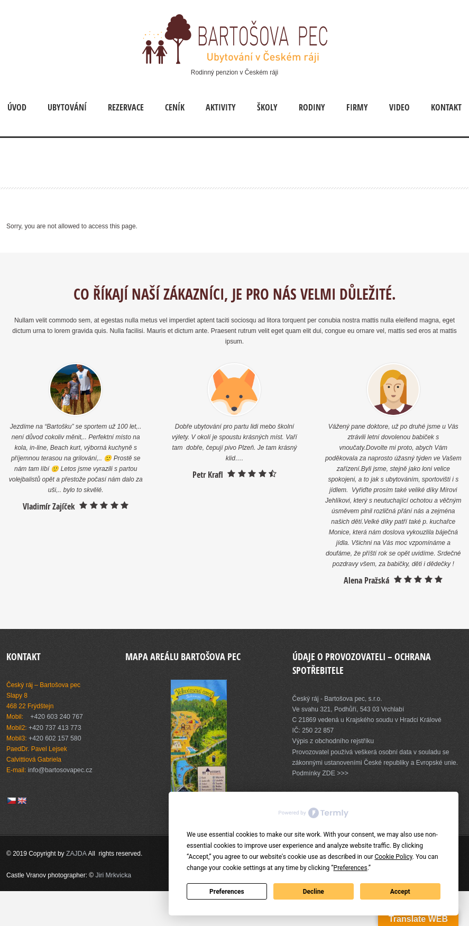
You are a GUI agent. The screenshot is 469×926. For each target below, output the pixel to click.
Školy (267, 107)
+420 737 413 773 (54, 727)
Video (399, 107)
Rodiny (312, 107)
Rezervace (126, 107)
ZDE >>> (334, 772)
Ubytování (67, 107)
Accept (400, 891)
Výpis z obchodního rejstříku (332, 741)
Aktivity (221, 107)
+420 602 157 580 (54, 738)
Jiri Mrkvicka (113, 874)
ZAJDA (76, 853)
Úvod (16, 107)
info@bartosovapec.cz (59, 769)
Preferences (226, 891)
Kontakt (446, 107)
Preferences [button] (350, 868)
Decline (313, 891)
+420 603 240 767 (55, 716)
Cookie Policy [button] (393, 856)
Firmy (357, 107)
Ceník (175, 107)
